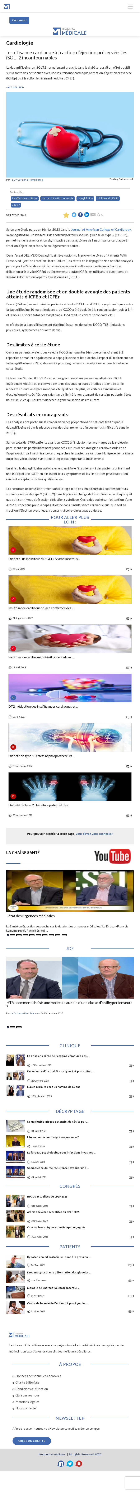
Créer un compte (31, 1440)
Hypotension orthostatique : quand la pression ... (58, 1256)
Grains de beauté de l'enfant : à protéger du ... (57, 1303)
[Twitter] (70, 1464)
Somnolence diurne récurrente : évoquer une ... (58, 1167)
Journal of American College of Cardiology (101, 229)
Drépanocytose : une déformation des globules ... (59, 1272)
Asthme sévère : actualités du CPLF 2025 (53, 1211)
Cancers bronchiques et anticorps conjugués (56, 1227)
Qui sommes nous (27, 1395)
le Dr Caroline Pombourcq (27, 179)
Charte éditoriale (27, 1382)
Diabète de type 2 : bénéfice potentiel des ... (39, 805)
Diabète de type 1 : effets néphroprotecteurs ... (41, 756)
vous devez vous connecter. (94, 833)
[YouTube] (79, 1464)
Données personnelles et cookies (38, 1376)
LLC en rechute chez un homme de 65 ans (53, 1086)
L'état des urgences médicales (30, 916)
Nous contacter (26, 1408)
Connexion (19, 20)
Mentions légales (27, 1402)
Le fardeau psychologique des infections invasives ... (61, 1152)
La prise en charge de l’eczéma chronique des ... (58, 1055)
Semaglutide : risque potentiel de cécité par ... (57, 1121)
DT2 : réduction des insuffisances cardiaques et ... (43, 706)
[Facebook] (61, 1464)
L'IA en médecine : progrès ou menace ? (53, 1137)
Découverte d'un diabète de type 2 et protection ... (60, 1071)
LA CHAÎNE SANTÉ (23, 852)
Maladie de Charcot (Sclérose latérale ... (53, 1287)
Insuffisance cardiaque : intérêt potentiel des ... (41, 657)
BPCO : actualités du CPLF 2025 (47, 1196)
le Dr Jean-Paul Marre (24, 1013)
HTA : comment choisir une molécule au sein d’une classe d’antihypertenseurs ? (69, 1005)
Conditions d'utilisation (31, 1389)
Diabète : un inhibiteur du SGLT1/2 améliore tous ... (44, 559)
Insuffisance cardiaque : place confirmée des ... (41, 608)
